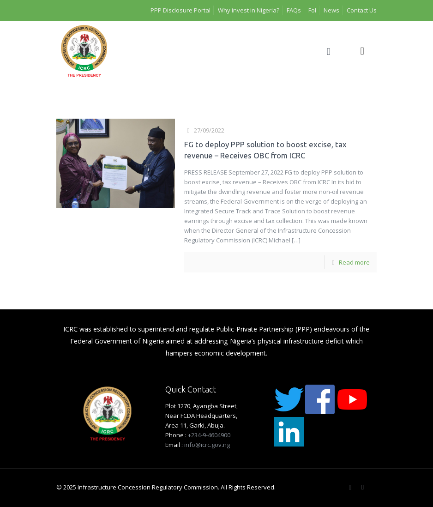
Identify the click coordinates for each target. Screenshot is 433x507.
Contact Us (362, 10)
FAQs (294, 10)
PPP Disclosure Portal (180, 10)
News (331, 10)
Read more (354, 262)
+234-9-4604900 (209, 435)
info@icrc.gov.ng (207, 445)
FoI (312, 10)
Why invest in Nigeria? (248, 10)
